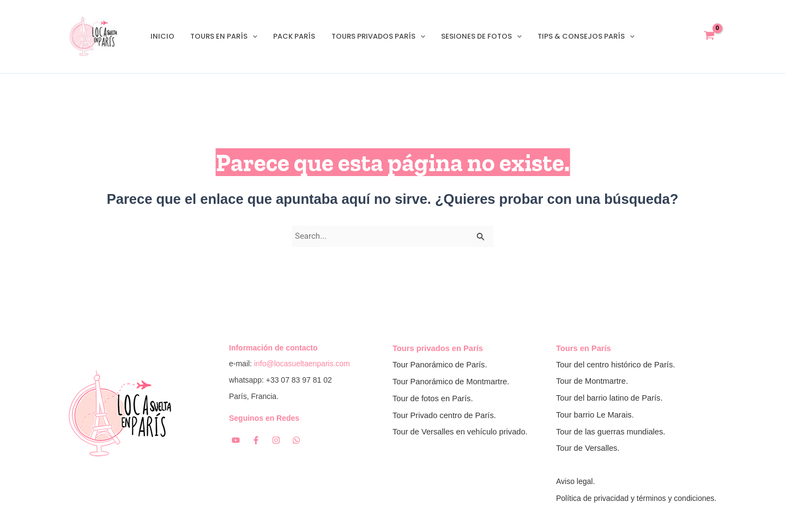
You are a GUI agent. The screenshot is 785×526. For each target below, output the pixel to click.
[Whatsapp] (296, 440)
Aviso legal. (575, 481)
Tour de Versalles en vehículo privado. (460, 431)
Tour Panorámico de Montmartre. (450, 381)
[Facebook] (256, 440)
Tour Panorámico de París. (439, 364)
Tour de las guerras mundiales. (610, 431)
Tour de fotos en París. (432, 398)
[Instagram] (276, 440)
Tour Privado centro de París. (444, 415)
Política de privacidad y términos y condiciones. (636, 498)
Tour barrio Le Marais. (595, 415)
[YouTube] (236, 440)
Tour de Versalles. (588, 448)
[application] (255, 36)
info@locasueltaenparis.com (302, 363)
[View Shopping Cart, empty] (709, 37)
